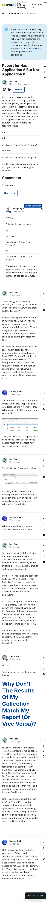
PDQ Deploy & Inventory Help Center (3, 13)
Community (13, 13)
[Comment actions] (42, 209)
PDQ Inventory (29, 13)
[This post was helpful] (45, 66)
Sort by (8, 193)
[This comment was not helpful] (43, 305)
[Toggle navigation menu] (45, 3)
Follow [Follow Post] (18, 89)
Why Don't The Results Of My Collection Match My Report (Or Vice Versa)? (19, 703)
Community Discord (31, 48)
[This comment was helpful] (43, 294)
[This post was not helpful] (45, 77)
